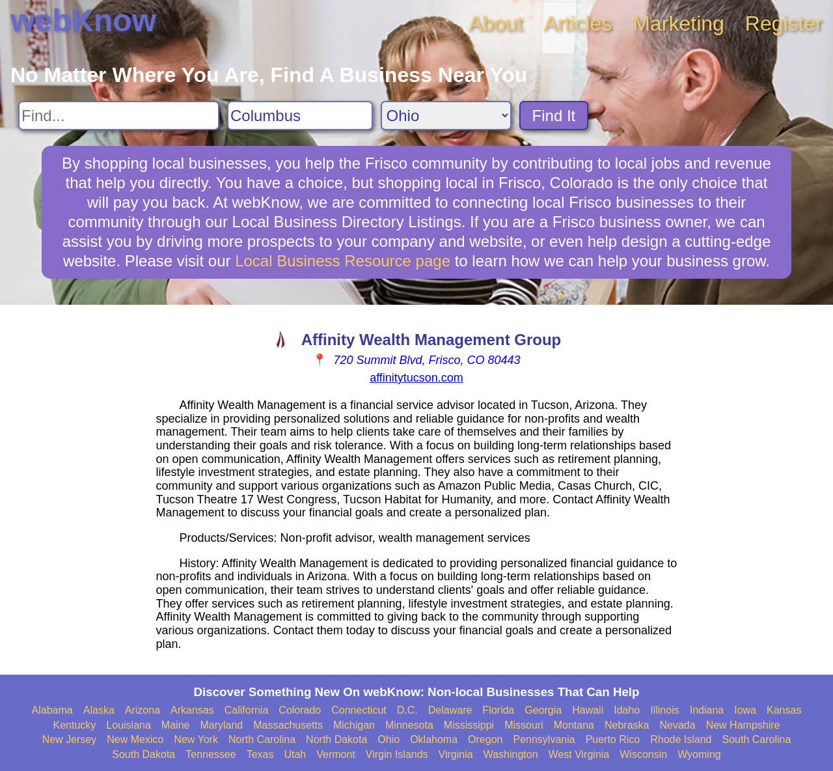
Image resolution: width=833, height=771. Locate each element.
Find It (554, 115)
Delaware (450, 710)
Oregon (485, 739)
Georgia (543, 710)
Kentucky (74, 725)
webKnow (83, 20)
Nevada (677, 725)
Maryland (221, 725)
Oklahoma (433, 739)
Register (784, 23)
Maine (175, 725)
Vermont (335, 754)
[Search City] (300, 115)
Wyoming (699, 754)
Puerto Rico (613, 739)
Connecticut (359, 710)
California (247, 710)
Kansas (784, 710)
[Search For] (118, 115)
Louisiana (128, 725)
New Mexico (135, 739)
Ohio (388, 739)
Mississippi (469, 725)
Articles (577, 23)
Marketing (678, 23)
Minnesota (409, 725)
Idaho (627, 710)
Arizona (142, 710)
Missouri (523, 725)
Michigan (354, 725)
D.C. (407, 710)
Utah (295, 754)
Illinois (664, 710)
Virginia (456, 754)
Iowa (745, 710)
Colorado (300, 710)
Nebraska (627, 725)
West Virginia (579, 754)
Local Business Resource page (342, 261)
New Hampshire (743, 725)
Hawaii (587, 710)
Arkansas (192, 710)
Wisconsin (643, 754)
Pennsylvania (544, 739)
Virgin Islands (397, 754)
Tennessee (210, 754)
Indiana (707, 710)
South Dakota (143, 754)
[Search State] (446, 115)
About (496, 23)
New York (196, 739)
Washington (511, 754)
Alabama (52, 710)
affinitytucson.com (416, 377)
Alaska (99, 710)
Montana (574, 725)
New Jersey (69, 739)
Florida (498, 710)
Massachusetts (288, 725)
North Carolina (261, 739)
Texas (260, 754)
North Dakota (336, 739)
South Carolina (756, 739)
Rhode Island (680, 739)
